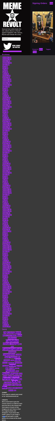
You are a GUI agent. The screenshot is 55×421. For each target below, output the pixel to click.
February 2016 (6, 242)
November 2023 (6, 81)
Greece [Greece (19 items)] (5, 363)
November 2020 (6, 147)
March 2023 (5, 96)
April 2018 (5, 202)
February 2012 (6, 326)
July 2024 (5, 66)
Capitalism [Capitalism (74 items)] (12, 340)
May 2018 (5, 200)
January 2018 (6, 207)
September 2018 (7, 193)
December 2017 (6, 209)
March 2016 (5, 240)
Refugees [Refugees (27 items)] (14, 374)
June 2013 (5, 297)
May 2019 (5, 180)
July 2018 (5, 196)
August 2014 (6, 273)
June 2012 (5, 319)
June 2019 (5, 178)
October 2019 (6, 171)
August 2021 (6, 130)
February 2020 (6, 163)
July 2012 (5, 317)
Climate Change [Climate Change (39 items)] (11, 344)
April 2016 (5, 238)
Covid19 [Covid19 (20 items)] (18, 354)
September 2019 (7, 172)
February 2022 (6, 119)
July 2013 (5, 295)
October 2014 (6, 270)
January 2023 (6, 99)
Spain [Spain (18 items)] (10, 376)
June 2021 (5, 134)
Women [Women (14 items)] (10, 390)
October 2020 (6, 149)
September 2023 (7, 85)
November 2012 (6, 310)
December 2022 (6, 101)
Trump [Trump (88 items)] (15, 378)
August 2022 (6, 108)
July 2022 (5, 110)
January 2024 (6, 77)
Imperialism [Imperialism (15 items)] (18, 363)
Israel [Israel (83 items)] (12, 365)
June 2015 (5, 255)
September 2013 (7, 292)
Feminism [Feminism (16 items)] (6, 360)
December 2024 (6, 57)
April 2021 (5, 138)
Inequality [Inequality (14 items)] (5, 366)
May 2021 (5, 136)
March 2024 (5, 74)
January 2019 (6, 187)
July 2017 (5, 218)
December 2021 (6, 123)
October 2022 (6, 105)
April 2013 (5, 301)
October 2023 (6, 83)
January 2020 (6, 165)
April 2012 (5, 323)
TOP (4, 416)
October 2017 (6, 213)
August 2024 (6, 64)
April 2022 (5, 116)
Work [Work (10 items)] (14, 390)
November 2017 (6, 211)
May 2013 (5, 299)
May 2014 (5, 279)
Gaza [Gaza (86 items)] (18, 359)
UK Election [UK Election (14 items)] (7, 382)
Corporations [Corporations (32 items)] (9, 354)
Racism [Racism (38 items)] (6, 373)
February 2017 (6, 227)
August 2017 (6, 216)
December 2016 (6, 231)
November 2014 (6, 268)
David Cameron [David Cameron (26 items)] (11, 357)
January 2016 (6, 244)
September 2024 (7, 63)
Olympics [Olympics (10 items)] (16, 368)
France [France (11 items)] (12, 360)
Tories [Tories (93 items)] (7, 378)
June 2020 (5, 156)
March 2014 (5, 282)
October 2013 (6, 290)
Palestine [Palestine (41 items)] (10, 371)
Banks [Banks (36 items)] (18, 332)
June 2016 (5, 235)
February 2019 (6, 185)
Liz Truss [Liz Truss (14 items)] (19, 366)
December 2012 (6, 308)
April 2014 (5, 281)
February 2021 (6, 141)
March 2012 (5, 324)
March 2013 (5, 302)
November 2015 (6, 248)
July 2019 (5, 176)
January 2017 (6, 229)
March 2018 (5, 204)
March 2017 (5, 226)
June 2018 (5, 198)
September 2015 (7, 249)
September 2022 (7, 107)
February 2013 (6, 304)
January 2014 (6, 284)
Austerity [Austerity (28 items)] (11, 333)
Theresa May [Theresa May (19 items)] (17, 376)
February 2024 (6, 75)
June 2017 (5, 220)
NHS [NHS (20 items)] (7, 368)
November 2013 (6, 288)
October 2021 (6, 127)
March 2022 (5, 118)
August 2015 (6, 251)
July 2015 (5, 253)
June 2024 (5, 68)
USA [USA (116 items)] (15, 381)
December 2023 (6, 79)
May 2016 (5, 237)
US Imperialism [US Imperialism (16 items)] (16, 385)
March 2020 (5, 161)
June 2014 (5, 277)
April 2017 (5, 224)
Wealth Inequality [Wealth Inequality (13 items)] (17, 388)
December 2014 (6, 266)
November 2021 (6, 125)
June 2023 (5, 90)
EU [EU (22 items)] (19, 357)
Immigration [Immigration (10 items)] (11, 363)
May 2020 (5, 158)
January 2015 (6, 264)
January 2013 (6, 306)
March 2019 (5, 183)
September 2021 (7, 129)
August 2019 (6, 174)
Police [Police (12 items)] (17, 371)
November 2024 (6, 59)
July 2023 (5, 88)
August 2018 (6, 194)
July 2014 (5, 275)
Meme (41, 49)
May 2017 (5, 222)
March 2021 (5, 140)
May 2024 (5, 70)
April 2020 (5, 160)
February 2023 (6, 97)
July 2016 (5, 233)
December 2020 (6, 145)
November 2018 (6, 191)
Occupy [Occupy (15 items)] (11, 368)
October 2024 (6, 61)
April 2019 (5, 182)
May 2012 (5, 321)
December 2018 (6, 189)
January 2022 (6, 121)
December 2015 (6, 246)
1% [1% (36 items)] (4, 332)
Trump (35, 52)
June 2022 (5, 112)
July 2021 (5, 132)
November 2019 (6, 169)
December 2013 (6, 286)
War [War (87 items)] (4, 387)
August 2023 (6, 86)
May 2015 (5, 257)
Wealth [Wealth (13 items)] (9, 388)
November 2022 (6, 103)
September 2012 (7, 313)
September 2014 (7, 271)
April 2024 (5, 72)
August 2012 (6, 315)
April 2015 (5, 259)
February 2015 (6, 262)
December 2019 (6, 167)
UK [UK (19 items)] (21, 379)
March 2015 (5, 260)
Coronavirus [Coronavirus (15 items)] (12, 352)
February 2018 (6, 205)
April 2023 (5, 94)
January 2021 (6, 143)
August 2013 (6, 293)
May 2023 (5, 92)
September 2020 (7, 150)
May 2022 (5, 114)
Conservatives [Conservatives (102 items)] (12, 349)
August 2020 (6, 152)
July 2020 (5, 154)
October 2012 (6, 312)
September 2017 (7, 215)
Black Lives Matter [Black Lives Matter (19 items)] (9, 335)
